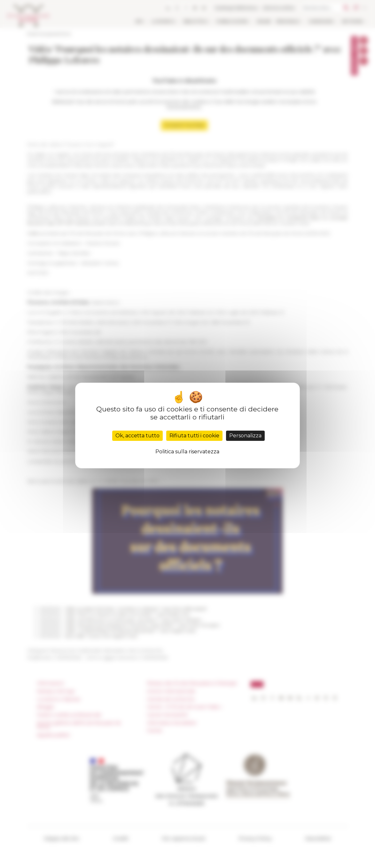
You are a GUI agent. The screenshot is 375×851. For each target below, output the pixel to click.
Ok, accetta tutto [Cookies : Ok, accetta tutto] (137, 436)
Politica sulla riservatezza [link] (187, 452)
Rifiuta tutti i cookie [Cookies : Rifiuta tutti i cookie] (194, 436)
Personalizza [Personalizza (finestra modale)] (245, 436)
